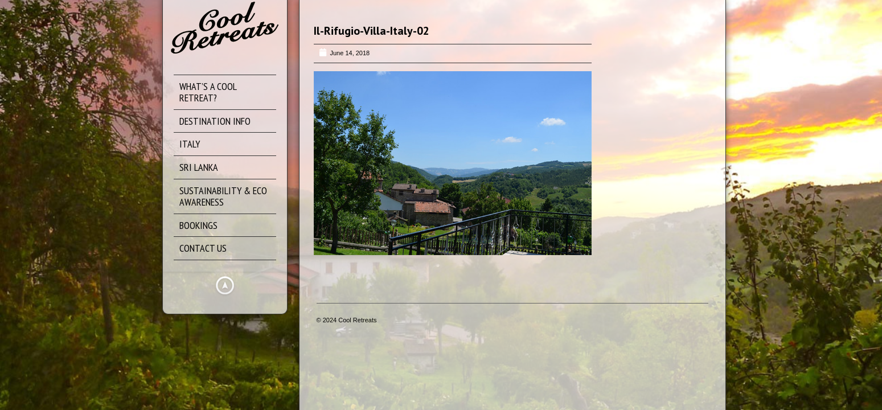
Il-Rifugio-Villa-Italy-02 (371, 30)
